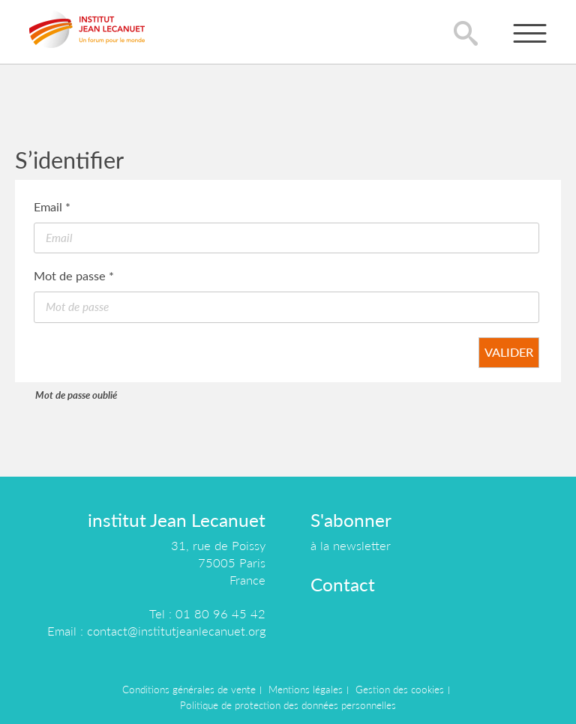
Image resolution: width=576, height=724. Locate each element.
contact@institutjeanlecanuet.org (176, 631)
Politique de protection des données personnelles (288, 705)
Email (52, 206)
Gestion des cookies (400, 690)
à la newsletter (350, 545)
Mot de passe (74, 275)
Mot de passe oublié (76, 395)
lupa (466, 33)
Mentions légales (305, 690)
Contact (342, 584)
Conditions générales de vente (189, 690)
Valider (508, 352)
